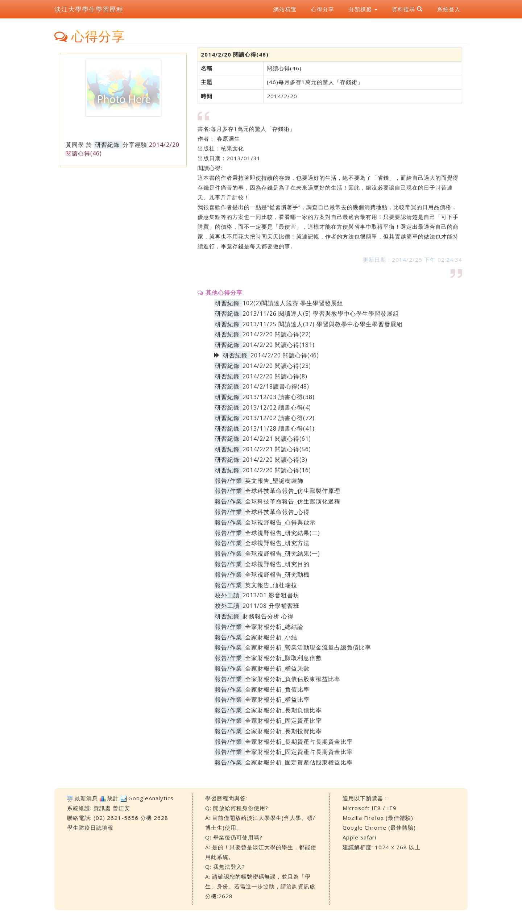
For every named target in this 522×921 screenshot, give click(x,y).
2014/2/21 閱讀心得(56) (277, 449)
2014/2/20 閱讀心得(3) (275, 460)
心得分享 (322, 9)
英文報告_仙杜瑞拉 (271, 585)
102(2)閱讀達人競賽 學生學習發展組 (293, 303)
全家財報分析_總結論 (274, 627)
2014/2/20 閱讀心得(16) (277, 470)
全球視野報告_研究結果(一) (282, 553)
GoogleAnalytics (151, 798)
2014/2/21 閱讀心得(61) (277, 439)
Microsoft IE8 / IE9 (370, 808)
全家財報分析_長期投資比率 (283, 731)
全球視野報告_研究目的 (277, 564)
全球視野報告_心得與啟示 (280, 522)
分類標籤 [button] (363, 9)
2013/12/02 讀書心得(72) (279, 418)
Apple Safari (359, 837)
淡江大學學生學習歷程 (88, 9)
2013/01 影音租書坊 (271, 595)
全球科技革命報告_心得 (277, 512)
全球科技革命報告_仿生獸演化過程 (292, 501)
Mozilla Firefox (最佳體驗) (378, 817)
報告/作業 (228, 481)
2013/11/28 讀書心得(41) (279, 428)
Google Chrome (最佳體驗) (379, 827)
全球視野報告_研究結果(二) (282, 533)
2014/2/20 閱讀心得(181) (279, 345)
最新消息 (86, 798)
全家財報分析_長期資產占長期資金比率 (299, 742)
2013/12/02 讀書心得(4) (277, 407)
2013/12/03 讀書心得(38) (279, 397)
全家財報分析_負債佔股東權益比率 (292, 679)
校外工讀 (227, 595)
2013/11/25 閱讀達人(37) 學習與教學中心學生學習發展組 (323, 324)
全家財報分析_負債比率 (277, 689)
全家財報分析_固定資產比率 (283, 721)
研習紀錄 (107, 145)
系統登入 (448, 9)
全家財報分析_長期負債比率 (283, 710)
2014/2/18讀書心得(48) (276, 386)
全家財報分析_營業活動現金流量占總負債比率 (308, 647)
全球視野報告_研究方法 (277, 543)
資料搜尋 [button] (407, 9)
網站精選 (285, 9)
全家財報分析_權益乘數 (277, 668)
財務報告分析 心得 (268, 616)
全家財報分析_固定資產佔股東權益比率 (299, 762)
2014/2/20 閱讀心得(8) (275, 376)
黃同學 (75, 145)
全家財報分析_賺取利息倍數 (283, 658)
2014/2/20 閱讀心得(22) (277, 334)
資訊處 (102, 808)
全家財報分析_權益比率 (277, 700)
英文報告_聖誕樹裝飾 (274, 481)
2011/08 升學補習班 (271, 606)
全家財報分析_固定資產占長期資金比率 (299, 752)
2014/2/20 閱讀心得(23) (277, 366)
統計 (113, 798)
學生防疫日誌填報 (90, 827)
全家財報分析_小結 (271, 637)
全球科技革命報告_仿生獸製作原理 (292, 491)
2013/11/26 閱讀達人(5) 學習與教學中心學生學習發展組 (321, 314)
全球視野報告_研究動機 (277, 574)
